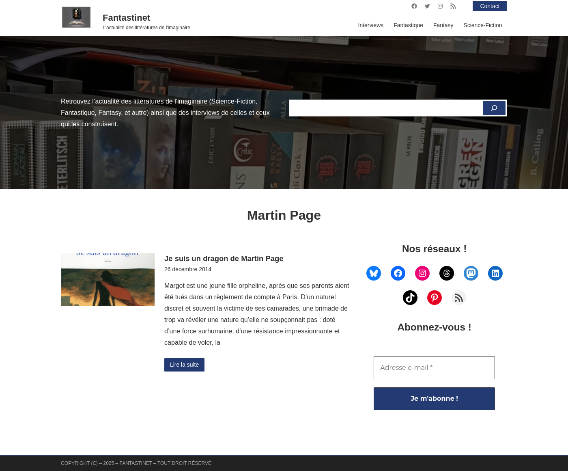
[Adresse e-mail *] (434, 367)
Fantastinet (126, 18)
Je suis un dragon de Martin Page (223, 258)
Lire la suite (184, 364)
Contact (490, 6)
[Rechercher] (494, 108)
